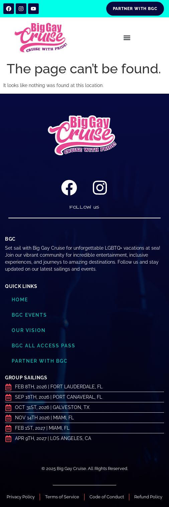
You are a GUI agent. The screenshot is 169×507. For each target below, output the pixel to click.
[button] (126, 37)
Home (20, 299)
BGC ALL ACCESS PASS (43, 345)
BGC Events (29, 315)
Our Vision (29, 330)
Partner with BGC (40, 361)
